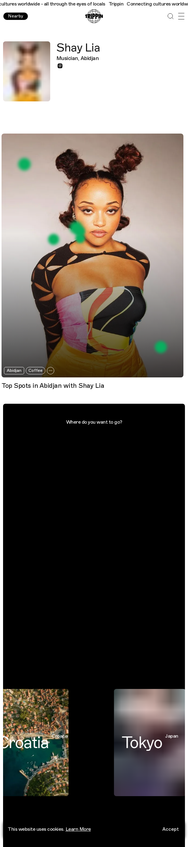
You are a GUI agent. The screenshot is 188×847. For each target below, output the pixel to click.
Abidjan (14, 370)
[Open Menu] (181, 16)
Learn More (78, 832)
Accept (170, 832)
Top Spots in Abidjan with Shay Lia (53, 386)
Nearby (15, 16)
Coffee (35, 370)
